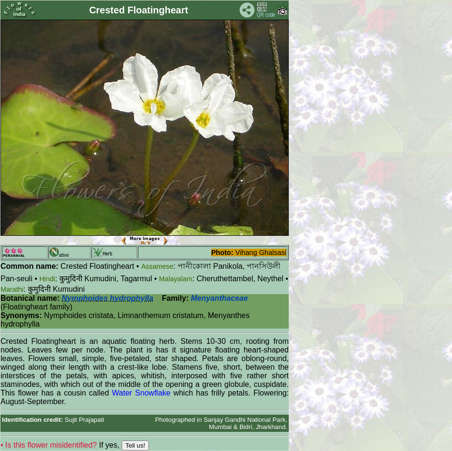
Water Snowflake (141, 393)
